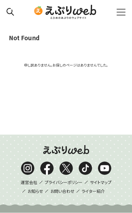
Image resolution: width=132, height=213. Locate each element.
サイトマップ (101, 117)
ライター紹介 (93, 126)
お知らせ (35, 126)
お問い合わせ (62, 126)
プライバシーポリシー (64, 117)
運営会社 (29, 117)
